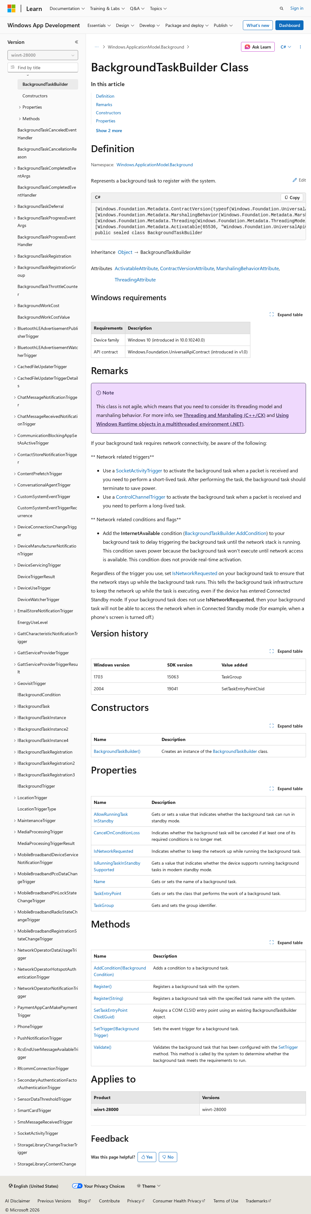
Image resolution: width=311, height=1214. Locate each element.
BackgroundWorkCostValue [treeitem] (44, 317)
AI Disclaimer (17, 1201)
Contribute (109, 1201)
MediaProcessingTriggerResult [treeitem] (46, 843)
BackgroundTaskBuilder (235, 751)
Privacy (134, 1201)
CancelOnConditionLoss (117, 833)
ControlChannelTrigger (140, 496)
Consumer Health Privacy (177, 1201)
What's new (258, 25)
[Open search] (281, 8)
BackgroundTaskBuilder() (117, 751)
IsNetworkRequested (194, 573)
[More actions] (300, 47)
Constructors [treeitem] (35, 96)
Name (99, 881)
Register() (103, 986)
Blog (82, 1201)
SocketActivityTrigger (139, 470)
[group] (198, 221)
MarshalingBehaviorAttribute (247, 268)
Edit (299, 180)
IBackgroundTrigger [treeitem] (36, 786)
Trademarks (257, 1201)
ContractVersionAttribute (187, 268)
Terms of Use (225, 1201)
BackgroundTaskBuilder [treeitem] (45, 84)
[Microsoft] (12, 8)
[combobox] (43, 55)
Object (125, 252)
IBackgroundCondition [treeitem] (39, 694)
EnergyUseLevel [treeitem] (33, 622)
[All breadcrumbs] (96, 47)
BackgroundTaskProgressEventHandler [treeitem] (47, 241)
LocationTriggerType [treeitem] (37, 809)
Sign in (296, 8)
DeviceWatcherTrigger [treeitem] (38, 599)
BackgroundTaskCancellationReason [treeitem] (47, 153)
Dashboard (289, 25)
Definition (105, 96)
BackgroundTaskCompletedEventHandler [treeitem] (47, 191)
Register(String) (108, 998)
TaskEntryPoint (107, 893)
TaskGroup (104, 905)
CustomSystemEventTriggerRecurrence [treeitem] (47, 511)
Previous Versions (54, 1201)
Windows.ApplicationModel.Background (146, 47)
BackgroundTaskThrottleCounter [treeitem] (48, 290)
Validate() (102, 1047)
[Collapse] (76, 42)
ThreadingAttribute (135, 279)
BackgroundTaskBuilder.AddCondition (225, 533)
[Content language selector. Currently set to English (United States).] (33, 1186)
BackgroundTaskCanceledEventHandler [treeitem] (47, 134)
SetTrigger (288, 1047)
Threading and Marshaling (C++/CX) (224, 415)
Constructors (108, 113)
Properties (105, 121)
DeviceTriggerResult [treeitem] (36, 576)
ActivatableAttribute (136, 268)
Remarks (104, 104)
